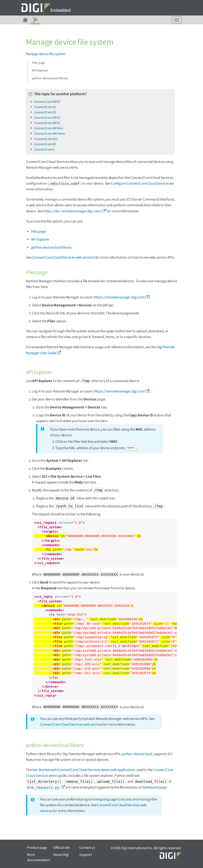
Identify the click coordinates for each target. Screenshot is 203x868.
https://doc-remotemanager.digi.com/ (72, 211)
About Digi (61, 854)
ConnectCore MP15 (47, 123)
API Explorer (40, 70)
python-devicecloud (137, 754)
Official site (61, 847)
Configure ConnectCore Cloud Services (140, 183)
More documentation (38, 857)
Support (85, 854)
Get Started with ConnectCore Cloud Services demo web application (83, 770)
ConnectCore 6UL (46, 139)
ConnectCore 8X (45, 144)
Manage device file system (45, 54)
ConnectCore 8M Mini (48, 128)
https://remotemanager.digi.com (119, 297)
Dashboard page (154, 787)
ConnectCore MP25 (47, 101)
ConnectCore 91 (45, 107)
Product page (37, 847)
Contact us (87, 847)
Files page (38, 63)
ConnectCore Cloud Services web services (63, 257)
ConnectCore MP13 (47, 117)
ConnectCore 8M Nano (49, 133)
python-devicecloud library (50, 78)
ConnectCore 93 (45, 112)
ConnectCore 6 (44, 149)
